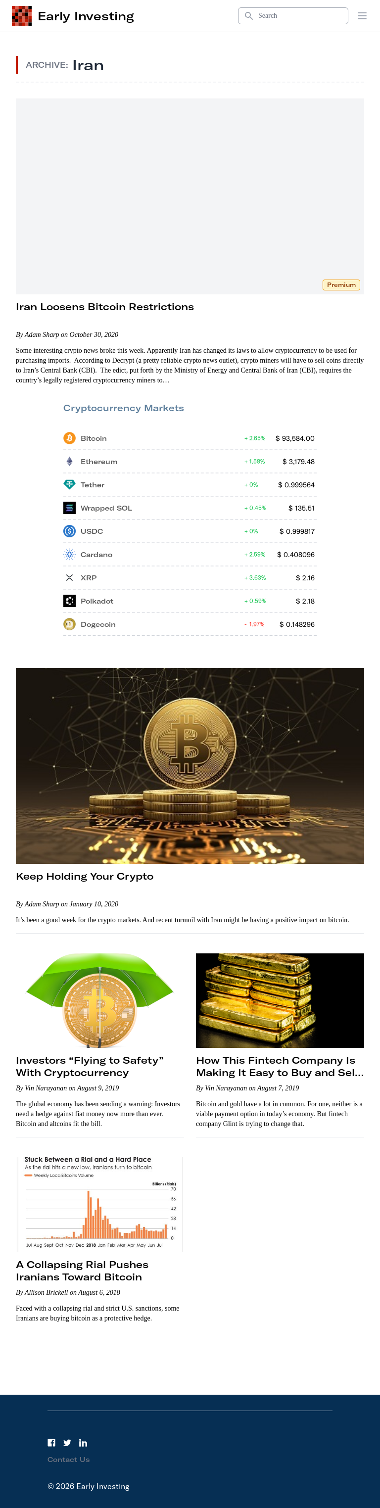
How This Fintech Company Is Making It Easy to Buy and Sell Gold (277, 1072)
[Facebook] (51, 1443)
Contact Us (69, 1459)
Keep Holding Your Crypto (84, 876)
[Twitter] (67, 1443)
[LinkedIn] (83, 1443)
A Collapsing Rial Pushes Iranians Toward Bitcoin (82, 1270)
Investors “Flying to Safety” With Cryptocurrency (90, 1066)
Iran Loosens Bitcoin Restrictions (105, 306)
